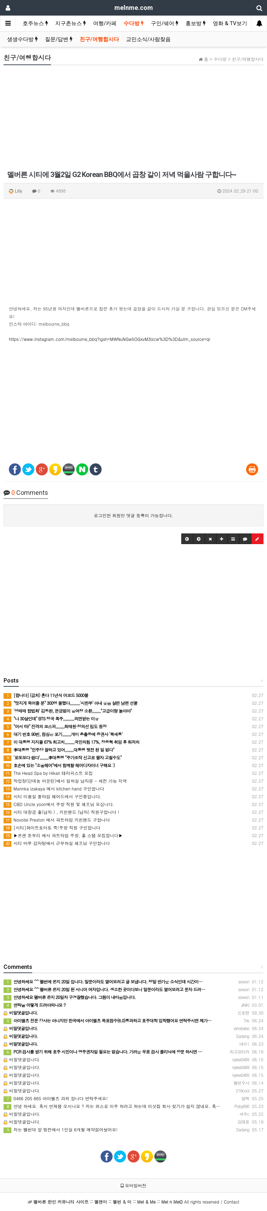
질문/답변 (59, 39)
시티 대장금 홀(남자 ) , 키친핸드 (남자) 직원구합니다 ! (61, 812)
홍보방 (196, 23)
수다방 (134, 23)
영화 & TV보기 (230, 23)
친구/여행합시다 (99, 39)
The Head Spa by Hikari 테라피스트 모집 (48, 773)
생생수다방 (22, 39)
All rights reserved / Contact (136, 1202)
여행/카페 (105, 23)
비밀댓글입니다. (22, 1059)
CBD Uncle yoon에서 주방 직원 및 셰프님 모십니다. (59, 804)
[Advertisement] (133, 120)
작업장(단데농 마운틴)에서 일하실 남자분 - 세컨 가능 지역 (65, 781)
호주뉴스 (35, 23)
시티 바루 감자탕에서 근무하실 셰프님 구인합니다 (57, 843)
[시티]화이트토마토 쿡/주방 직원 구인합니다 (52, 827)
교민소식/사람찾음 (148, 39)
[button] (187, 538)
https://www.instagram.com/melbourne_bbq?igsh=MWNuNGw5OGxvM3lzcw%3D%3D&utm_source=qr (109, 339)
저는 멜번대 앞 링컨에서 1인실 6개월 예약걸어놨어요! (61, 1129)
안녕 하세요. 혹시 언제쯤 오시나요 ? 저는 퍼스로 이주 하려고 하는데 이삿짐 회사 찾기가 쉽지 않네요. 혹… (112, 1106)
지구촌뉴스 (70, 23)
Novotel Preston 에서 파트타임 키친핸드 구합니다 (57, 820)
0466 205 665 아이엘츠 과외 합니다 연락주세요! (56, 1098)
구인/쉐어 (164, 23)
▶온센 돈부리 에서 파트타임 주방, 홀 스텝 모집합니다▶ (63, 835)
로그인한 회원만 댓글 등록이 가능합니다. (134, 515)
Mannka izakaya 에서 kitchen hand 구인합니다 (54, 789)
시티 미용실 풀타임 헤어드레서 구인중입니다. (53, 796)
